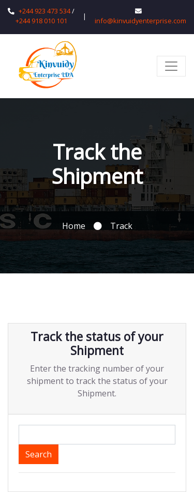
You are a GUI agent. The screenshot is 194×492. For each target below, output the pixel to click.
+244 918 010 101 (41, 20)
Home (73, 226)
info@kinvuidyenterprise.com (140, 20)
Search (38, 454)
